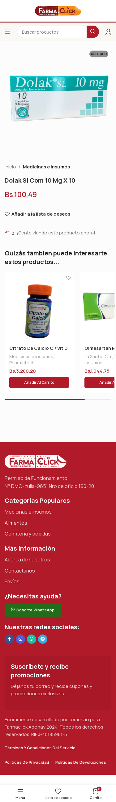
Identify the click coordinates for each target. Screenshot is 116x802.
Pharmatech (22, 363)
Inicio (10, 166)
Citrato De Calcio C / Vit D (38, 348)
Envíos (12, 581)
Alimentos (16, 522)
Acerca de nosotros (27, 559)
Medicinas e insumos (46, 166)
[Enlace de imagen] (36, 461)
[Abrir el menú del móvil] (8, 32)
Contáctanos (20, 570)
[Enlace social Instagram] (20, 639)
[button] (39, 382)
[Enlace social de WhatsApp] (31, 639)
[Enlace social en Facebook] (9, 639)
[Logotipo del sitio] (58, 10)
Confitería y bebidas (28, 533)
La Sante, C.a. (98, 356)
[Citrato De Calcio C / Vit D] (39, 306)
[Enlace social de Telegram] (42, 639)
